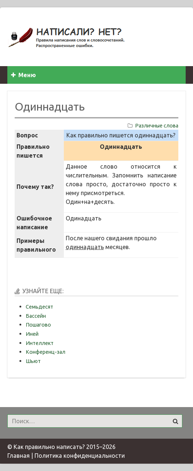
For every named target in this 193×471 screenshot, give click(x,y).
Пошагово (38, 325)
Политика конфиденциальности (79, 455)
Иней (32, 334)
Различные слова (156, 126)
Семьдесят (39, 307)
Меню (23, 75)
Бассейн (36, 316)
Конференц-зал (45, 352)
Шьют (33, 361)
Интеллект (40, 343)
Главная (18, 455)
